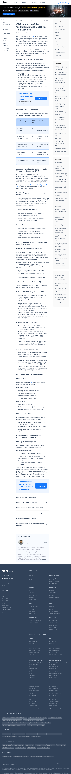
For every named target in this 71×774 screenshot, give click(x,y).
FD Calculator (32, 703)
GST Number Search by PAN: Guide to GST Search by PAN (61, 290)
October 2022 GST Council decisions (6, 49)
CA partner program (33, 606)
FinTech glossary (5, 605)
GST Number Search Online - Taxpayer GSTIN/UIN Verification (60, 277)
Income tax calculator (34, 686)
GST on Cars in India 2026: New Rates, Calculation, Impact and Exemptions (61, 74)
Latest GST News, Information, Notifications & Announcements (61, 68)
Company (43, 2)
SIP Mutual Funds (33, 668)
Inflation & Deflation (53, 666)
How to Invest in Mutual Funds (36, 662)
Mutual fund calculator (34, 690)
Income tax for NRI (53, 583)
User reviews (5, 600)
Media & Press (5, 598)
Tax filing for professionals (35, 620)
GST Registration (59, 26)
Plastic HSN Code (53, 625)
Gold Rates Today (33, 705)
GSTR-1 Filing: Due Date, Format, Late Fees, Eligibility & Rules (60, 230)
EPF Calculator (52, 707)
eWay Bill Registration (54, 597)
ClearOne (51, 608)
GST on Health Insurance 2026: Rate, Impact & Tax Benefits (60, 133)
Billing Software (52, 609)
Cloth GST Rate (52, 627)
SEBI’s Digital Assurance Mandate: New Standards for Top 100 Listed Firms (60, 150)
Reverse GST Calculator (60, 294)
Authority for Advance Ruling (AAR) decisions (6, 55)
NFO (30, 673)
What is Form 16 (53, 645)
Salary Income (52, 646)
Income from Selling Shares (55, 654)
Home (17, 20)
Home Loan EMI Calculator (55, 693)
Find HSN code (52, 699)
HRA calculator (32, 699)
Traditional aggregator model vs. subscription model (5, 39)
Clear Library (5, 603)
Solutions (25, 2)
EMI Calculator (32, 688)
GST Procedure (32, 645)
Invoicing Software (53, 611)
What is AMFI (32, 675)
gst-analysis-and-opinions (29, 20)
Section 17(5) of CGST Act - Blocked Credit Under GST (61, 200)
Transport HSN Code (54, 624)
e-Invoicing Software (54, 594)
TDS (56, 41)
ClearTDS (51, 595)
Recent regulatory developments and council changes (6, 44)
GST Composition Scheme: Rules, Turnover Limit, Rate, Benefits (61, 245)
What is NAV (32, 677)
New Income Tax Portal (54, 650)
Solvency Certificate (53, 671)
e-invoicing (31, 597)
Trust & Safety (5, 611)
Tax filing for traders (33, 622)
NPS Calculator (52, 695)
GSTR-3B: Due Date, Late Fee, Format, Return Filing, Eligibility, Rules (61, 175)
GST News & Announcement (35, 646)
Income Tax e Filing (33, 578)
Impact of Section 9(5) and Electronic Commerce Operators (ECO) (6, 34)
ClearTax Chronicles (6, 607)
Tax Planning (32, 579)
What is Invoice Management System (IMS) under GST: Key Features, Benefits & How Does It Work (61, 142)
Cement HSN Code (53, 622)
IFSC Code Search (53, 690)
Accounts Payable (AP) (60, 52)
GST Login (31, 592)
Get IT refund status (53, 703)
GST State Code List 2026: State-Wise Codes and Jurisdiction (61, 194)
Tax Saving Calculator (54, 701)
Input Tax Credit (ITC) (60, 29)
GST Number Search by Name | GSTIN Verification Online (61, 283)
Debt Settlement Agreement (55, 673)
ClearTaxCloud (32, 611)
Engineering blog (5, 602)
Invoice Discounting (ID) (60, 46)
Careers (3, 596)
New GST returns (33, 595)
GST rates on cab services (6, 28)
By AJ (17, 32)
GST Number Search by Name (56, 708)
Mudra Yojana (52, 664)
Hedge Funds (32, 670)
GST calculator (32, 695)
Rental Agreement (53, 675)
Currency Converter (33, 707)
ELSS (30, 666)
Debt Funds (32, 671)
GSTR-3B (31, 656)
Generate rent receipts (54, 692)
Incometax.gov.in (53, 652)
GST (21, 20)
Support (3, 585)
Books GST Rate (53, 629)
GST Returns (58, 38)
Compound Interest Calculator (36, 708)
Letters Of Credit (53, 677)
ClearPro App (32, 613)
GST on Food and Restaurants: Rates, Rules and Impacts (61, 113)
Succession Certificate (54, 670)
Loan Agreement (53, 668)
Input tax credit (32, 599)
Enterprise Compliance (60, 44)
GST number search (53, 688)
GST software (32, 594)
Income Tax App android (54, 578)
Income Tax (51, 579)
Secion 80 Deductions (54, 581)
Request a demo (63, 2)
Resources (34, 2)
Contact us (4, 594)
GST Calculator (58, 162)
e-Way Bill (57, 35)
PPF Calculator (52, 686)
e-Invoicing (57, 32)
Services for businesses (54, 613)
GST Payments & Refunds (35, 650)
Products (16, 2)
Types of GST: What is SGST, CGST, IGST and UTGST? (60, 211)
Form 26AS (51, 643)
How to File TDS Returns (55, 648)
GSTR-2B (31, 654)
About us (4, 593)
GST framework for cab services (6, 23)
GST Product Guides (6, 609)
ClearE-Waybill (52, 592)
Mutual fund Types (33, 664)
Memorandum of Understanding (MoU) (58, 662)
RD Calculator (32, 701)
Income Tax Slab (53, 641)
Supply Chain (58, 55)
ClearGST (51, 590)
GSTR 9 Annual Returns (34, 648)
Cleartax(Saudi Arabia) (7, 612)
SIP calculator (32, 693)
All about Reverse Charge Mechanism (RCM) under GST (60, 187)
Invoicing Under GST (34, 652)
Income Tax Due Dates (54, 656)
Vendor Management (59, 49)
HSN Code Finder (53, 620)
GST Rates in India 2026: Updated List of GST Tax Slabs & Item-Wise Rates (60, 181)
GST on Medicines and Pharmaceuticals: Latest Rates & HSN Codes (60, 127)
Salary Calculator (53, 705)
